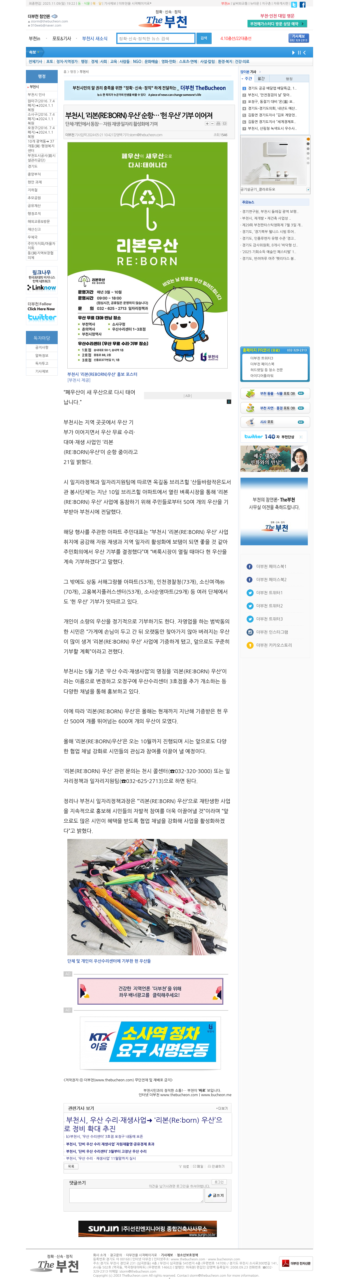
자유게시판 (281, 3)
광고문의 (116, 1255)
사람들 (125, 62)
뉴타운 (254, 3)
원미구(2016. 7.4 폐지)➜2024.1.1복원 (41, 105)
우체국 (33, 237)
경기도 (33, 166)
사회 (103, 62)
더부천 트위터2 (269, 606)
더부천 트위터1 (269, 593)
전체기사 (35, 62)
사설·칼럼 (207, 62)
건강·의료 (242, 62)
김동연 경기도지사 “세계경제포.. (269, 122)
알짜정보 (41, 356)
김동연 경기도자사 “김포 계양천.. (270, 115)
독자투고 (41, 363)
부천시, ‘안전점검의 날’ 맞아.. (267, 95)
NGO (137, 62)
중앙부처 (34, 174)
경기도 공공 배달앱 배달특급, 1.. (270, 88)
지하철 (33, 190)
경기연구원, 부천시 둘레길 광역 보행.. (270, 211)
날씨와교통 (240, 3)
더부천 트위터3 (261, 358)
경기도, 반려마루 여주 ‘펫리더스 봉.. (269, 258)
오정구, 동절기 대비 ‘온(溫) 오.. (269, 102)
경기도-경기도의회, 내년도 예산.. (270, 108)
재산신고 (34, 229)
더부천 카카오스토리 (274, 645)
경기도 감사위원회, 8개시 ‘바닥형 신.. (270, 245)
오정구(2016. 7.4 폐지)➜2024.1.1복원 (41, 132)
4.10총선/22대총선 (235, 38)
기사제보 (110, 3)
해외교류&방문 (39, 221)
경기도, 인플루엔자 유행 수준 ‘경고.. (269, 238)
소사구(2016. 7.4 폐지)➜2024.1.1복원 (41, 119)
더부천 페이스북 (262, 364)
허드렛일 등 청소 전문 (266, 370)
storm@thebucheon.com (145, 135)
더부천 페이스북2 (271, 580)
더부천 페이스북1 (271, 567)
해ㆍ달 (96, 3)
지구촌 (266, 3)
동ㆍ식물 (84, 3)
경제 (94, 62)
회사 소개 (99, 1255)
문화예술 (151, 62)
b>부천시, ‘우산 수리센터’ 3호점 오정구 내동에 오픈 (104, 1136)
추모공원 (34, 198)
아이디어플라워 (261, 376)
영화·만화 (168, 62)
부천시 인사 (36, 95)
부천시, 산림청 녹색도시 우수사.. (270, 128)
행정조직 (34, 213)
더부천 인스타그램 (272, 632)
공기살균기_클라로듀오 (257, 189)
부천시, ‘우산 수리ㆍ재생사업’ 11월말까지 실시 (101, 1158)
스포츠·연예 (188, 62)
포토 (49, 62)
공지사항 (41, 347)
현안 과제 (35, 182)
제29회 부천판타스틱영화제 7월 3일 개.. (272, 225)
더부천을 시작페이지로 (135, 3)
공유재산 (34, 206)
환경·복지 (225, 62)
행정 (84, 62)
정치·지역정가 (67, 62)
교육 (113, 62)
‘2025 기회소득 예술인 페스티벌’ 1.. (269, 252)
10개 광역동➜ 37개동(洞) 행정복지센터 (41, 146)
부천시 (34, 87)
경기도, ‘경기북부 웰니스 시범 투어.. (269, 232)
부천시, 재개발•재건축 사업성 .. (266, 218)
